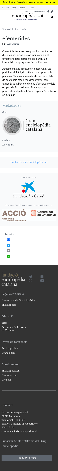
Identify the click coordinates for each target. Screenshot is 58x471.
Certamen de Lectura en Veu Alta (14, 329)
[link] (29, 161)
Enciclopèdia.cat (11, 370)
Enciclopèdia (9, 304)
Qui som (5, 8)
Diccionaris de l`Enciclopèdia (18, 300)
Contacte (22, 8)
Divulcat (29, 11)
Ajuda (32, 8)
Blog (14, 8)
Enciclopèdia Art (11, 348)
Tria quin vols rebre (26, 457)
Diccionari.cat (39, 11)
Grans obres (8, 352)
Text (4, 322)
